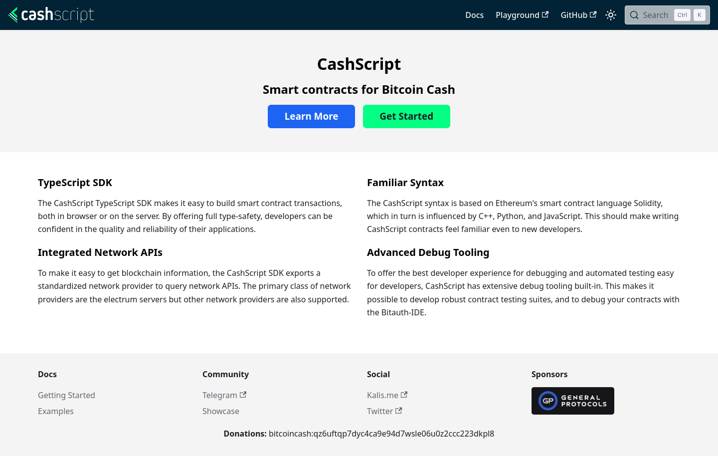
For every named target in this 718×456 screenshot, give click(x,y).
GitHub (578, 14)
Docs (474, 14)
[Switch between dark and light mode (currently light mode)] (611, 15)
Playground (522, 14)
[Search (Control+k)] (667, 14)
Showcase (220, 411)
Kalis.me (387, 395)
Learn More (312, 116)
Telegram (224, 395)
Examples (56, 411)
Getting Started (66, 395)
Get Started (406, 116)
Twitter (384, 411)
